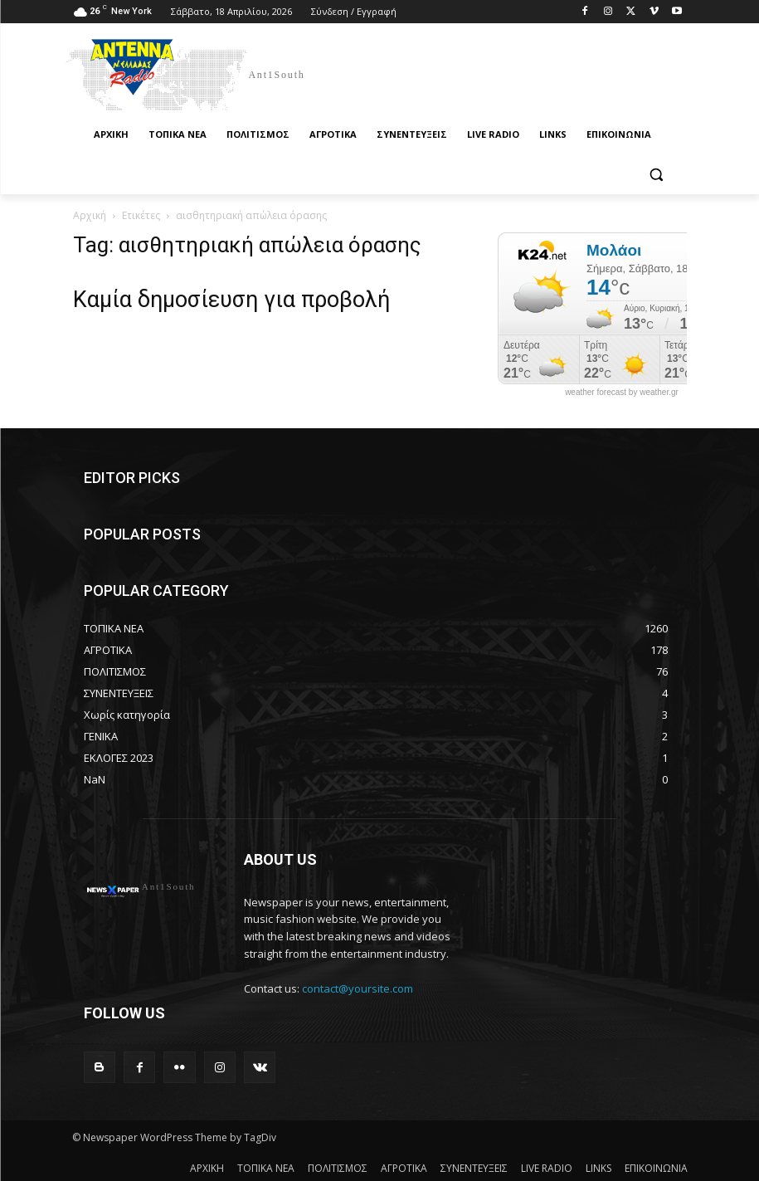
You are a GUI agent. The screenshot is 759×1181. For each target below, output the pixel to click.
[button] (656, 174)
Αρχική (89, 215)
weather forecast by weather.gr (622, 392)
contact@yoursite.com (357, 988)
